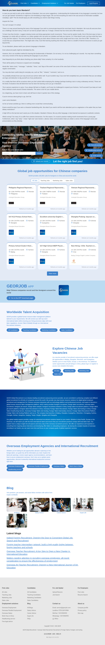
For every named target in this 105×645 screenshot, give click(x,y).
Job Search (56, 595)
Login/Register (93, 3)
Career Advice (31, 613)
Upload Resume (57, 592)
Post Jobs (81, 592)
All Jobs (4, 592)
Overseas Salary (7, 613)
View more (52, 273)
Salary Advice (31, 610)
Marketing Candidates (34, 597)
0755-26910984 (60, 610)
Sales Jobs (5, 600)
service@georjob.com (61, 607)
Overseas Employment (9, 607)
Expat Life (30, 616)
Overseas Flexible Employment (12, 610)
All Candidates (31, 592)
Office (55, 618)
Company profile (83, 607)
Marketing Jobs (7, 597)
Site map (80, 613)
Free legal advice (7, 621)
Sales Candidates (32, 600)
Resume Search (83, 595)
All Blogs (30, 607)
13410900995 (59, 613)
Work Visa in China (8, 616)
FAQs (29, 618)
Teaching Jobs (6, 595)
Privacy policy (82, 610)
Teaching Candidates (34, 595)
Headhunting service (8, 618)
